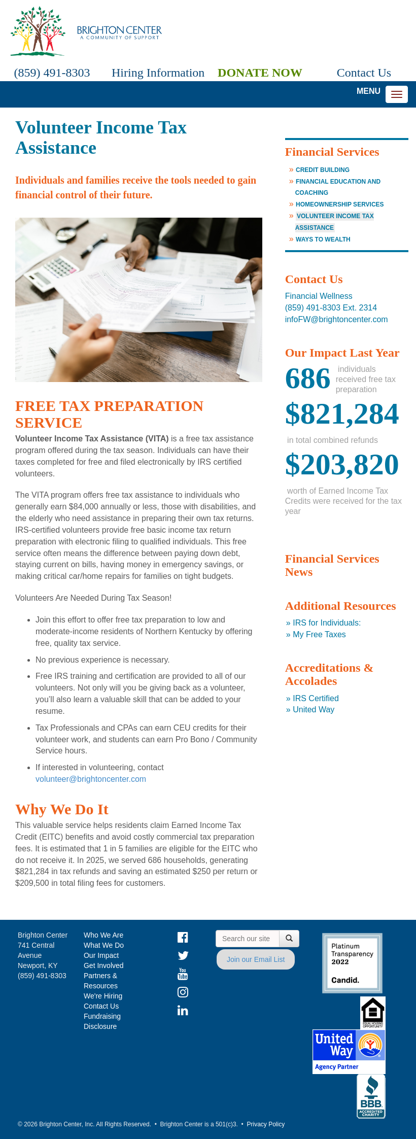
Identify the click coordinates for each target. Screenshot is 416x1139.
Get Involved (104, 965)
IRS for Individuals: (327, 622)
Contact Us (364, 72)
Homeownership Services (340, 204)
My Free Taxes (319, 634)
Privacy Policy (266, 1124)
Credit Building (323, 170)
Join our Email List (256, 959)
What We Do (104, 945)
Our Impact (101, 955)
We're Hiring (103, 996)
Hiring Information (156, 72)
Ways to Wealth (323, 239)
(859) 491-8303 (52, 72)
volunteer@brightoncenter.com (92, 779)
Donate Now (260, 72)
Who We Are (103, 935)
